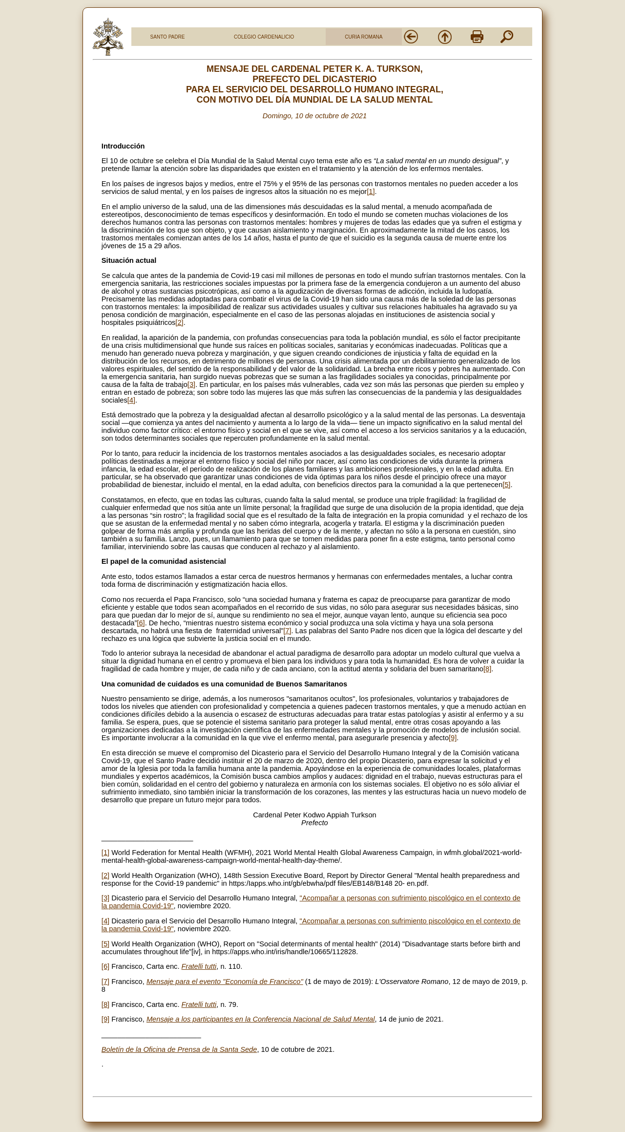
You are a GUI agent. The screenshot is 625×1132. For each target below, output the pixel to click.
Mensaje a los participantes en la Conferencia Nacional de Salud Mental (260, 1019)
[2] (179, 322)
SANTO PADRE (167, 37)
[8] (487, 669)
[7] (287, 631)
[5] (506, 485)
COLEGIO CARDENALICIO (264, 37)
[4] (131, 400)
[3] (191, 384)
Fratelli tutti (199, 966)
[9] (453, 738)
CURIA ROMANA (363, 37)
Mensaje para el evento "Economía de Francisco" (224, 981)
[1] (371, 191)
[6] (141, 623)
